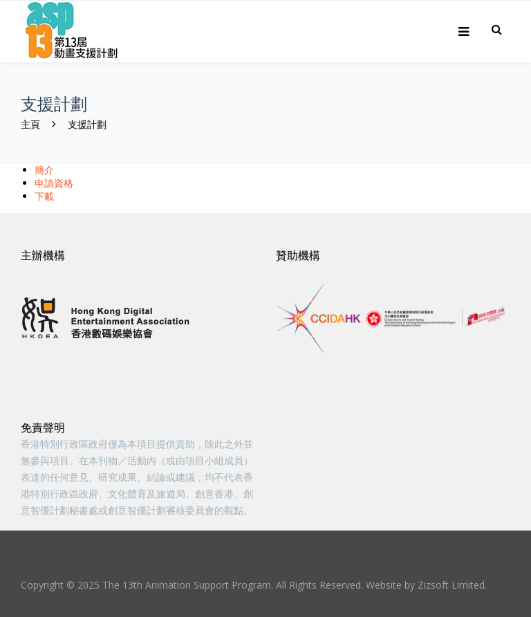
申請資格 (54, 183)
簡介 (44, 169)
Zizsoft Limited (451, 584)
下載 (44, 196)
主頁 (30, 124)
